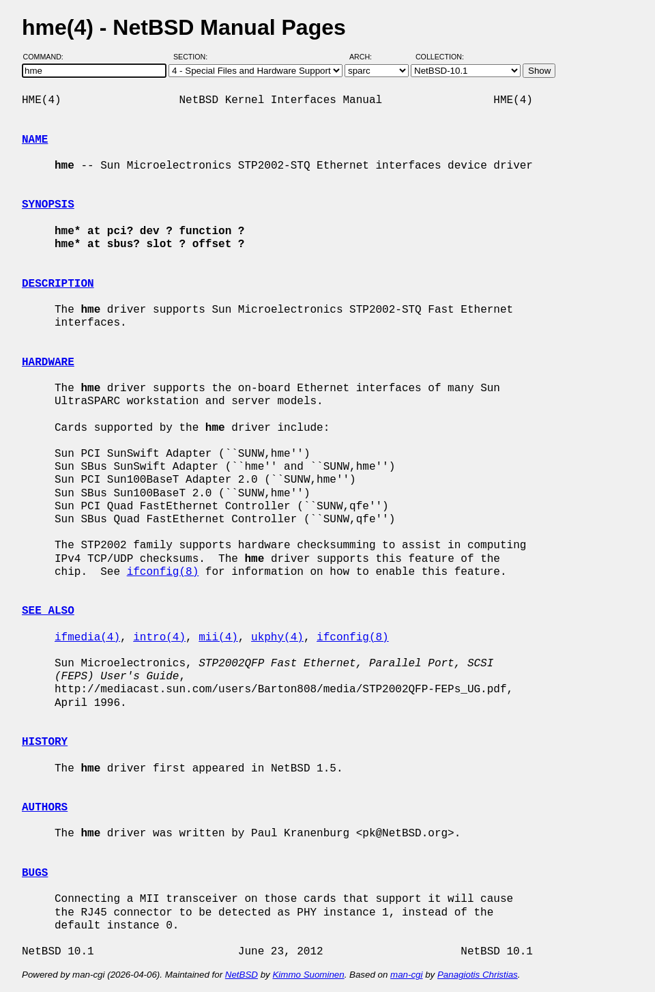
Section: (193, 57)
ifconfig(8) (163, 572)
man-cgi (406, 974)
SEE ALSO (48, 611)
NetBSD (241, 974)
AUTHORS (45, 807)
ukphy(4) (277, 637)
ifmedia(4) (87, 637)
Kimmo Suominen (308, 974)
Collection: (440, 57)
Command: (47, 57)
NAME (35, 139)
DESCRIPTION (58, 284)
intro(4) (159, 637)
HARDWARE (48, 362)
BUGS (35, 873)
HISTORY (45, 742)
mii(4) (218, 637)
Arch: (366, 57)
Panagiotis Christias (477, 974)
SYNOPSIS (48, 204)
